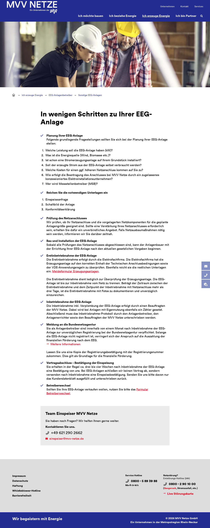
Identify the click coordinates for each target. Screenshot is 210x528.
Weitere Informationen (65, 344)
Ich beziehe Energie (122, 16)
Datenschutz (20, 481)
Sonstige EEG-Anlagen (90, 95)
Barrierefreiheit (21, 495)
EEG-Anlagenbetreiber (60, 95)
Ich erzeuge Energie (156, 16)
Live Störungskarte (178, 493)
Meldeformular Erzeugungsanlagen (75, 271)
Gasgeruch (170, 488)
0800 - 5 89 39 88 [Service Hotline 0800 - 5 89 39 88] (144, 481)
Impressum (19, 476)
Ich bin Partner (186, 16)
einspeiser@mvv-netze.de (66, 438)
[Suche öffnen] (201, 15)
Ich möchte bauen (90, 16)
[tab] (205, 266)
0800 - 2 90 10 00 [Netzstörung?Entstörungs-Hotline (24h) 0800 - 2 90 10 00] (182, 484)
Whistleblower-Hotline (26, 490)
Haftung (17, 485)
